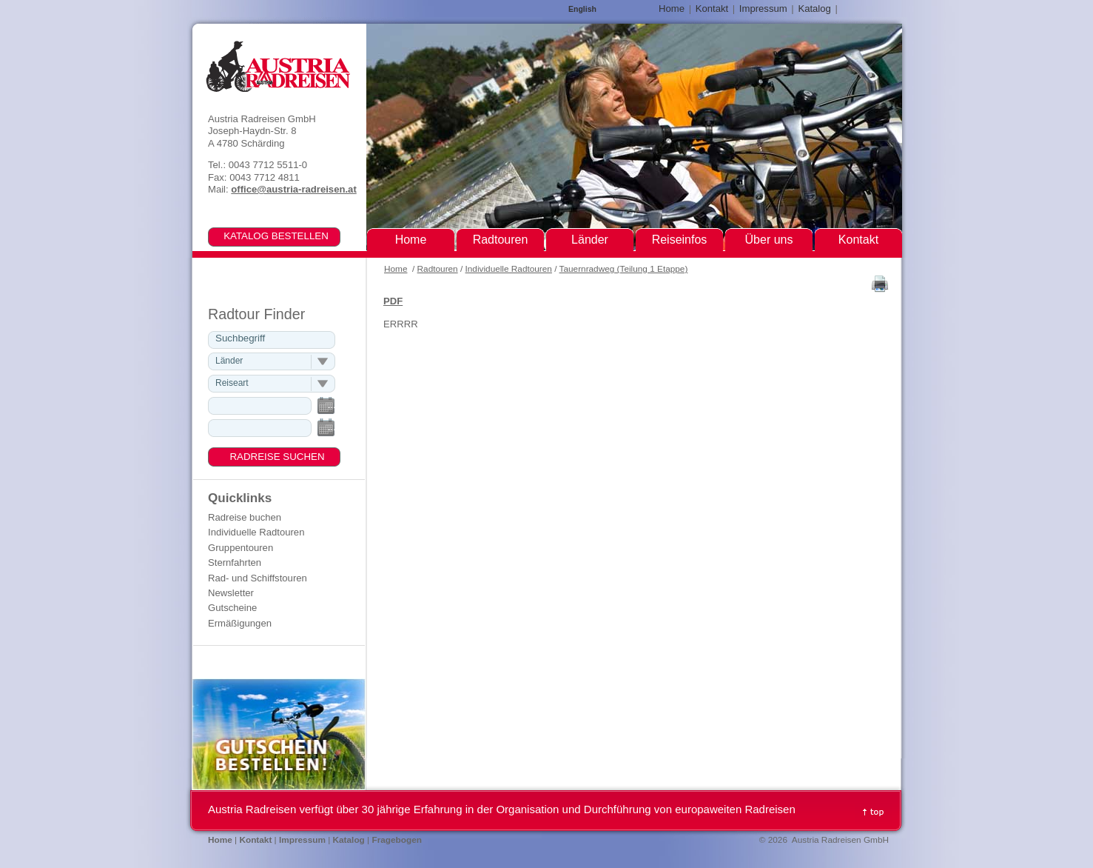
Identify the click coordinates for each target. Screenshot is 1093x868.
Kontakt (712, 8)
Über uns (769, 239)
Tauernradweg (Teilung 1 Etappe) (623, 269)
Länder (589, 239)
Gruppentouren (240, 547)
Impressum (763, 8)
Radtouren (437, 269)
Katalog (814, 8)
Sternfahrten (234, 562)
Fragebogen (396, 840)
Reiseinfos (679, 239)
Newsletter (231, 592)
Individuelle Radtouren (508, 269)
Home (395, 269)
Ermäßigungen (240, 623)
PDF (393, 301)
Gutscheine (232, 607)
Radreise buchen (244, 517)
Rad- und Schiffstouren (257, 578)
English (582, 9)
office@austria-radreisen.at (293, 189)
